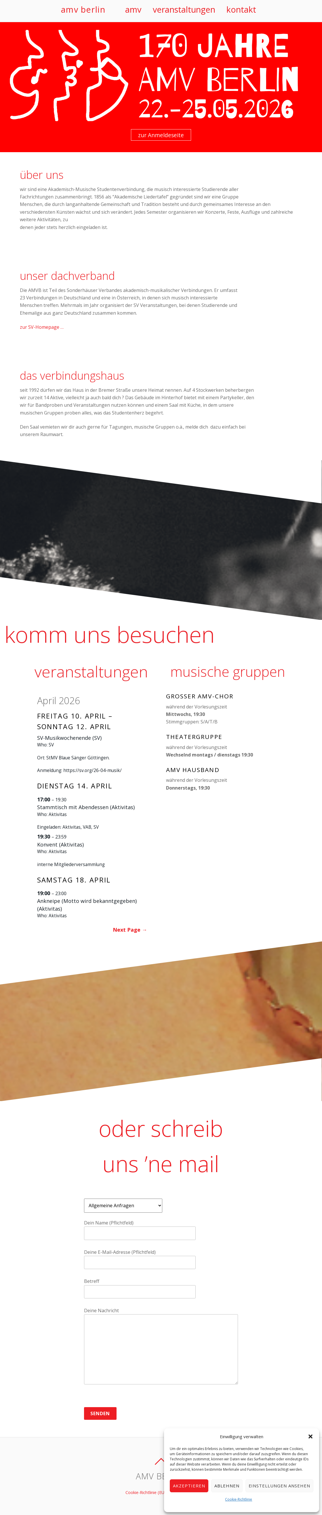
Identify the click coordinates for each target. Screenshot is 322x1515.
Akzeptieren (189, 1486)
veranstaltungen (184, 9)
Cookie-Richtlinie (238, 1499)
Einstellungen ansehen (279, 1486)
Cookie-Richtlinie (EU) (145, 1492)
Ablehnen (226, 1486)
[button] (310, 1436)
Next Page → (130, 929)
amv (133, 9)
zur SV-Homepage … (42, 327)
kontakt (241, 9)
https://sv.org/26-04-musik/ (92, 770)
